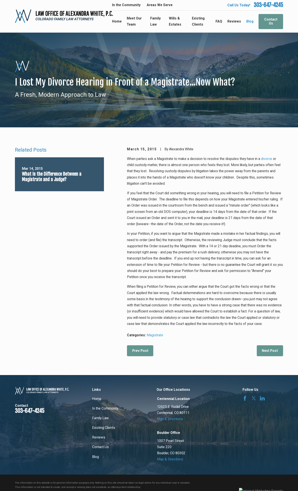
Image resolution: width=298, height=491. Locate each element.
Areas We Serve (160, 5)
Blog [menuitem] (249, 21)
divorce (266, 159)
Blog (95, 457)
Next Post (270, 351)
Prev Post (140, 351)
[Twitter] (253, 398)
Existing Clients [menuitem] (198, 21)
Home (96, 399)
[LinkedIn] (262, 398)
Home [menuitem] (117, 21)
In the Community (126, 5)
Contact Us (270, 21)
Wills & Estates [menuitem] (175, 21)
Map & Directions (170, 419)
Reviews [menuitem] (234, 21)
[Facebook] (245, 398)
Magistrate (155, 335)
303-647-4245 (268, 5)
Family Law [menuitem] (155, 21)
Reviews (98, 437)
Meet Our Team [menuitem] (134, 21)
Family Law (100, 418)
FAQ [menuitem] (219, 21)
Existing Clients (103, 428)
